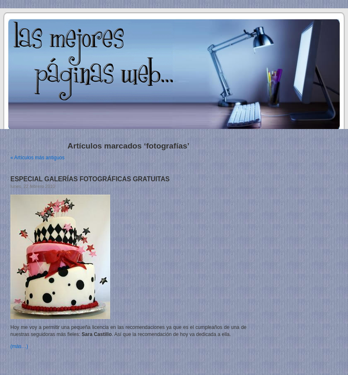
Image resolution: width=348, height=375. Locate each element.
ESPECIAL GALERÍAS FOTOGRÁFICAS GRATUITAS (89, 179)
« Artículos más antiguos (37, 158)
